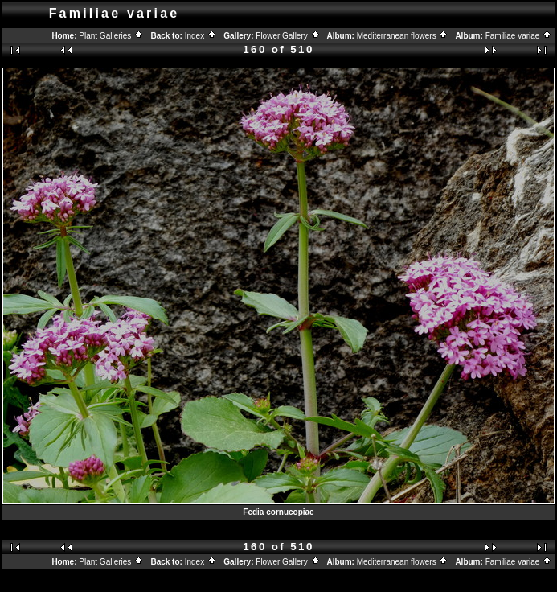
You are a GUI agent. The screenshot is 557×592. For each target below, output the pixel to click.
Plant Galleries (111, 35)
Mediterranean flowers (403, 35)
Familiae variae (519, 35)
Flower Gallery (288, 35)
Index (201, 35)
